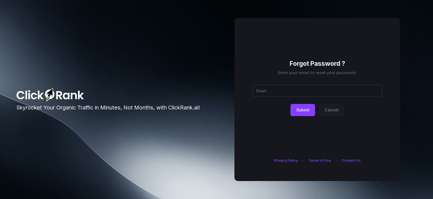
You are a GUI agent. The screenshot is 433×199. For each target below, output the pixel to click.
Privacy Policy (286, 160)
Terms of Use (319, 160)
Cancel (331, 110)
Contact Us (351, 160)
